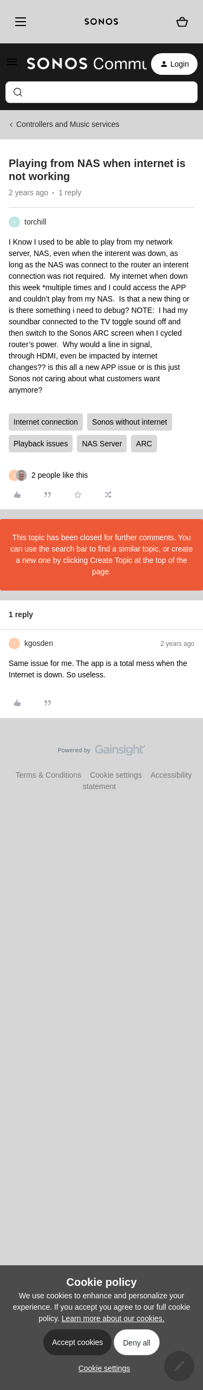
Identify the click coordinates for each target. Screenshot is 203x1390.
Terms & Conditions (48, 775)
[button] (11, 65)
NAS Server (102, 443)
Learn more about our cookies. (113, 1318)
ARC (144, 443)
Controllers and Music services (68, 124)
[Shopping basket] (182, 21)
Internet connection (46, 422)
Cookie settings (116, 775)
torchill (35, 221)
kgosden (38, 643)
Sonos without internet (129, 422)
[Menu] (19, 21)
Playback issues (41, 443)
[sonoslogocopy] (101, 21)
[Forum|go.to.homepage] (80, 64)
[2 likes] (59, 475)
